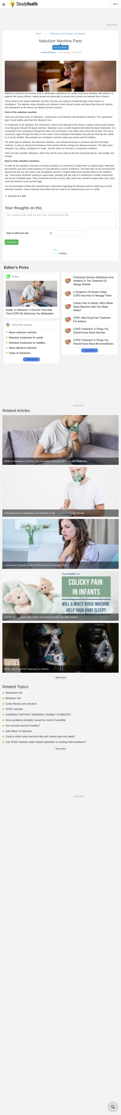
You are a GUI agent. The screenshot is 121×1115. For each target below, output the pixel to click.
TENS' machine (14, 709)
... (45, 34)
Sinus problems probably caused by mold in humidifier (36, 720)
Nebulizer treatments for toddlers (27, 342)
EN (115, 4)
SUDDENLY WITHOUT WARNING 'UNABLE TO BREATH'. (39, 714)
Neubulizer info (14, 692)
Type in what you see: (17, 233)
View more (31, 359)
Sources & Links (16, 196)
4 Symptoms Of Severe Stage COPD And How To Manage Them (92, 294)
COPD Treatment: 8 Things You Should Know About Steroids (91, 331)
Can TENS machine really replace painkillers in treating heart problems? (46, 742)
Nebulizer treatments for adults (26, 337)
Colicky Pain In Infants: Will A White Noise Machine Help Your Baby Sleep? (93, 307)
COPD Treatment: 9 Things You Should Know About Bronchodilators (93, 342)
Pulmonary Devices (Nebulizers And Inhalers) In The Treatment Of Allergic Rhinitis (93, 281)
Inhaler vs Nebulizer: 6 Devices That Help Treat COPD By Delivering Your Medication (30, 312)
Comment (11, 242)
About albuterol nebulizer (23, 347)
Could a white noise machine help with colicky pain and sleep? (40, 736)
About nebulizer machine (23, 332)
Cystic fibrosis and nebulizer (21, 703)
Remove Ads (112, 25)
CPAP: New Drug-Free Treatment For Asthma (92, 319)
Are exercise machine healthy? (23, 725)
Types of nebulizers (20, 353)
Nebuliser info (13, 698)
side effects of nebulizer (19, 731)
